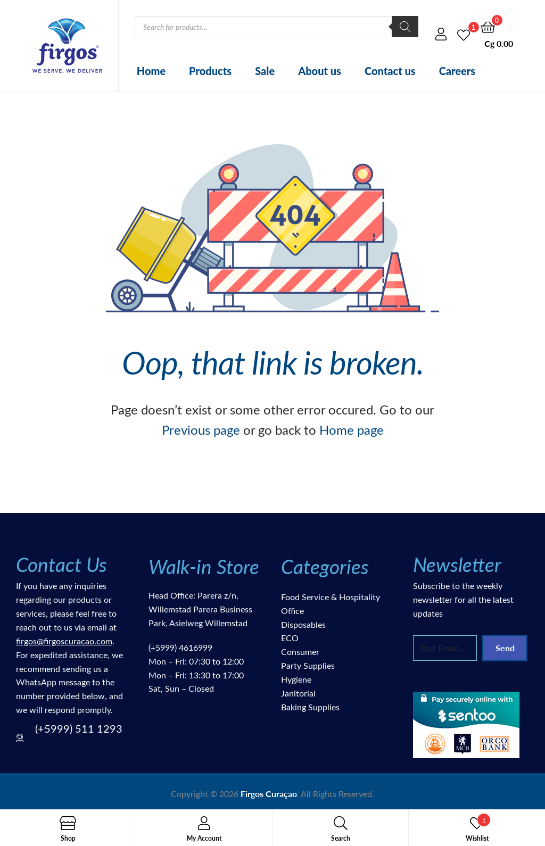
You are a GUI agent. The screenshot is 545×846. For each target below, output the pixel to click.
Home (151, 70)
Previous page (201, 429)
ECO (290, 637)
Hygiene (296, 679)
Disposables (303, 624)
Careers (457, 70)
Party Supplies (308, 665)
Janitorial (298, 693)
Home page (351, 429)
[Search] (405, 26)
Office (292, 610)
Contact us (390, 70)
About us (319, 70)
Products (210, 70)
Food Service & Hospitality (330, 596)
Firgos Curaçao (269, 793)
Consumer (300, 651)
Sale (265, 70)
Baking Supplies (310, 706)
